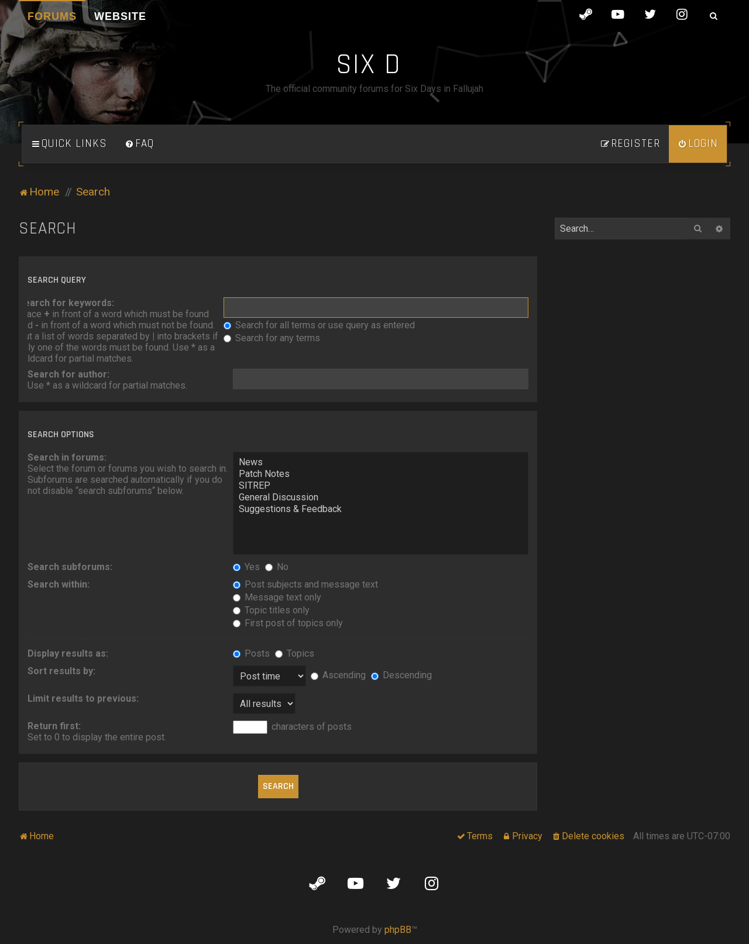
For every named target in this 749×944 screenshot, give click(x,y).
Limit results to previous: (83, 698)
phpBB (397, 929)
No (276, 566)
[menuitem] (139, 144)
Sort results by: (61, 671)
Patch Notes (381, 474)
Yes (246, 566)
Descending (401, 675)
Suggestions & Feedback (381, 509)
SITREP (381, 486)
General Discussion (381, 497)
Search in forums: (67, 457)
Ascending (338, 675)
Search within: (59, 584)
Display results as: (68, 653)
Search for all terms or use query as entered (319, 325)
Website (120, 16)
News (381, 462)
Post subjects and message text (305, 584)
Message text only (277, 597)
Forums (52, 16)
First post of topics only (288, 623)
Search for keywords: (66, 302)
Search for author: (68, 374)
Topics (294, 653)
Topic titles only (271, 610)
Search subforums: (70, 566)
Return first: (54, 726)
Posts (251, 653)
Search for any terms (272, 338)
